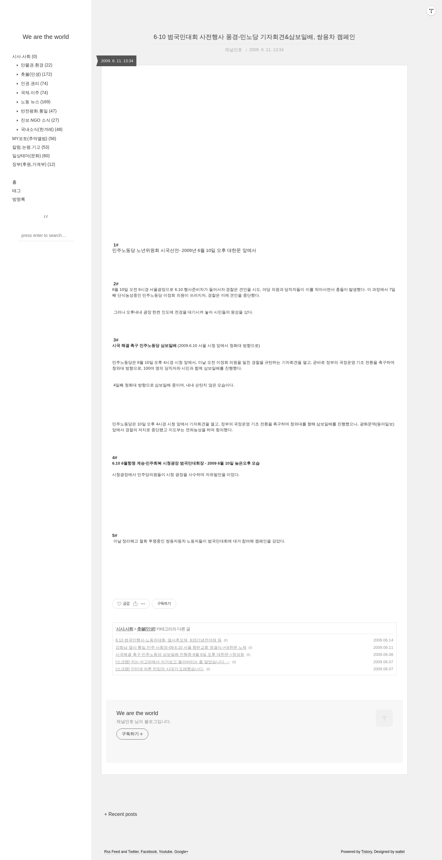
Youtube (165, 852)
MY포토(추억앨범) (34, 138)
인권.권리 (34, 83)
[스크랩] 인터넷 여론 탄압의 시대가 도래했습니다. (160, 669)
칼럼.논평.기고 (30, 147)
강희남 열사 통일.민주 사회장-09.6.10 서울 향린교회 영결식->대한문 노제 (181, 647)
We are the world (46, 36)
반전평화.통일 (38, 110)
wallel (400, 852)
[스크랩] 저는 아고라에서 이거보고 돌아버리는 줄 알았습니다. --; (173, 662)
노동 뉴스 (35, 101)
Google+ (181, 852)
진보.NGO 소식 (39, 120)
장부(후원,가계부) (33, 164)
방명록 (18, 199)
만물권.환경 (36, 65)
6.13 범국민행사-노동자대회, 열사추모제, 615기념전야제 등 (169, 640)
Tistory (366, 852)
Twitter (133, 852)
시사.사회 (24, 56)
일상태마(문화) (31, 155)
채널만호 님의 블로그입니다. (143, 721)
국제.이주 (34, 92)
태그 (16, 190)
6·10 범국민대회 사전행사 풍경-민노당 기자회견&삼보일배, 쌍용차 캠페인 (254, 36)
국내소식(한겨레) (41, 129)
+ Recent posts (120, 814)
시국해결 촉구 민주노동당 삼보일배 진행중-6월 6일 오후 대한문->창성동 (180, 654)
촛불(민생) (36, 74)
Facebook (149, 852)
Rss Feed (112, 852)
